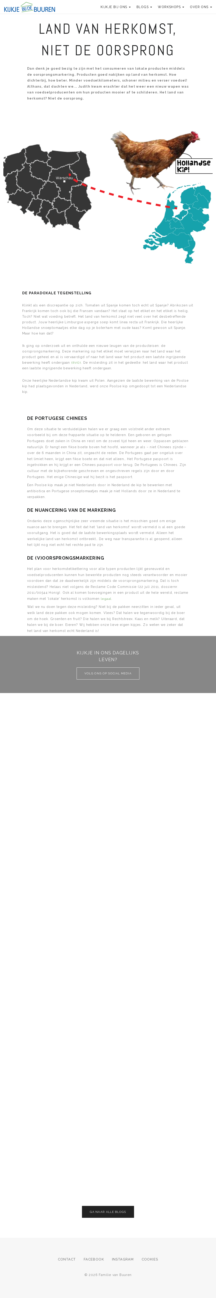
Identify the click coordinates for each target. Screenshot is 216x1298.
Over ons (201, 7)
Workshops (171, 7)
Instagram (123, 1259)
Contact (66, 1259)
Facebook (94, 1259)
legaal (106, 598)
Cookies (150, 1259)
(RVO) (75, 362)
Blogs (144, 7)
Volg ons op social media (108, 673)
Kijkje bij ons (116, 7)
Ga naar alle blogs (108, 1212)
